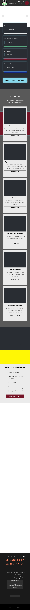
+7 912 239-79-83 (13, 5)
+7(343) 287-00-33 (22, 3)
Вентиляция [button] (8, 26)
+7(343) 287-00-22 (22, 1)
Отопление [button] (8, 51)
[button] (10, 29)
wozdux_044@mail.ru (17, 578)
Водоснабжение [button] (9, 64)
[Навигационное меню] (27, 3)
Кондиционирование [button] (11, 38)
